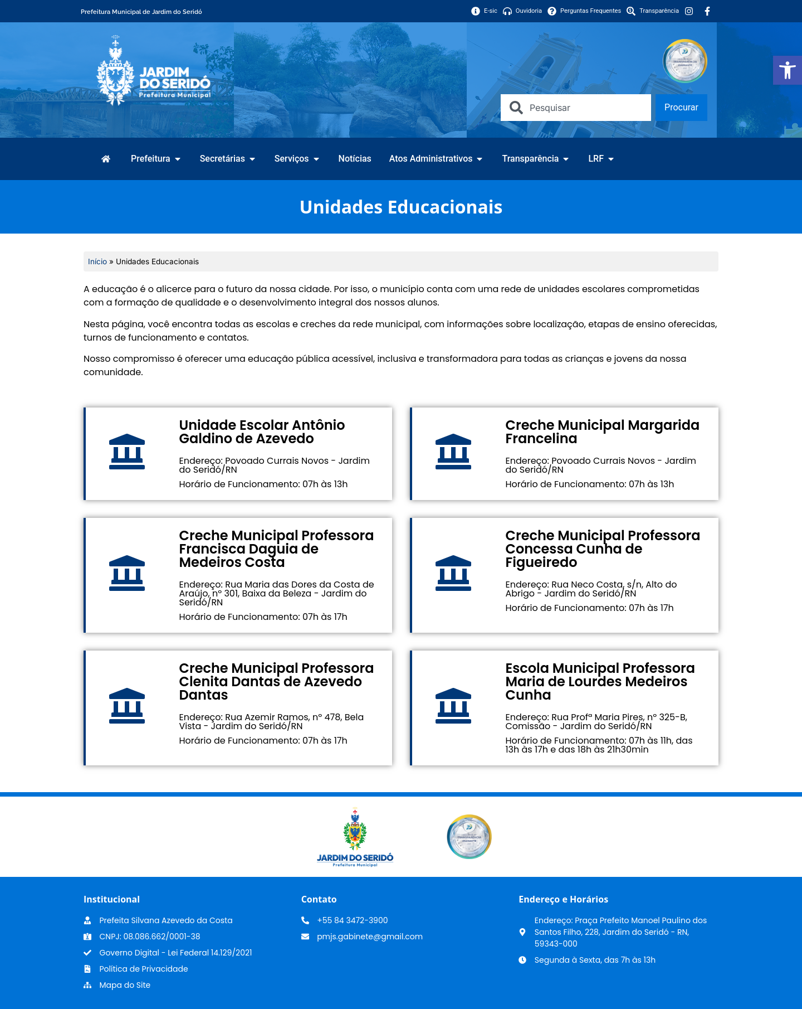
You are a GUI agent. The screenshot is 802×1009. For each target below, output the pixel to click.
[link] (787, 70)
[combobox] (576, 107)
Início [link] (97, 261)
